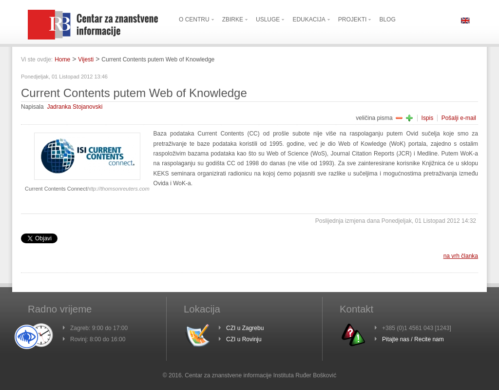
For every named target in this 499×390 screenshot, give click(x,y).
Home (62, 59)
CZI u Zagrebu (245, 328)
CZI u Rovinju (244, 339)
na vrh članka (460, 256)
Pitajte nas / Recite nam (413, 339)
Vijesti (86, 59)
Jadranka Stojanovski (74, 106)
